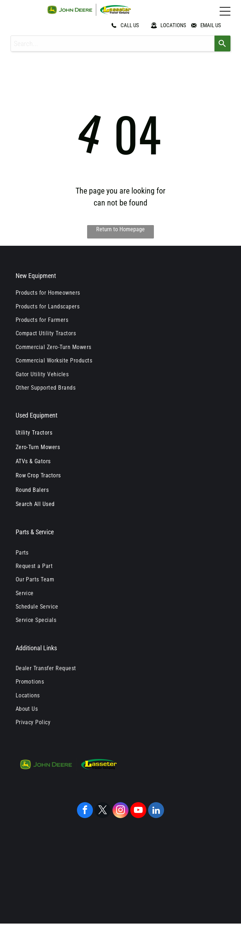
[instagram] (120, 811)
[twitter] (103, 811)
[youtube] (138, 811)
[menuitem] (121, 292)
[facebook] (85, 811)
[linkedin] (156, 811)
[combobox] (112, 43)
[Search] (222, 43)
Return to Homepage (120, 229)
